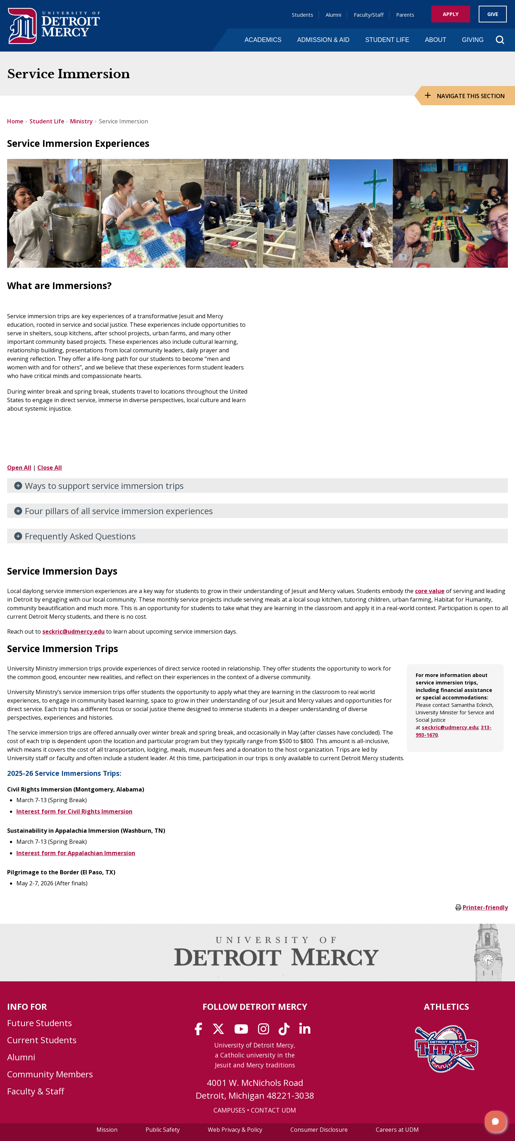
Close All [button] (49, 467)
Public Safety (163, 1130)
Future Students (39, 1023)
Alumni (333, 14)
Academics (263, 39)
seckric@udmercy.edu (73, 631)
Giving (473, 39)
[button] (495, 1121)
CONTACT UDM (273, 1110)
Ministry (81, 121)
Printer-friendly (485, 907)
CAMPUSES (229, 1110)
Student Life (387, 39)
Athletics (446, 1006)
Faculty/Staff (369, 14)
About (435, 39)
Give (492, 14)
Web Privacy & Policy (235, 1130)
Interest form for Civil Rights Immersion (74, 811)
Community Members (50, 1074)
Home (15, 121)
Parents (405, 14)
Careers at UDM (397, 1130)
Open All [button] (19, 467)
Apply (451, 14)
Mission (106, 1130)
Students (302, 14)
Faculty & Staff (35, 1091)
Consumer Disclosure (319, 1130)
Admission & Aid (323, 39)
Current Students (42, 1040)
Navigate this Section (471, 96)
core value (430, 591)
